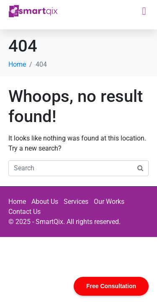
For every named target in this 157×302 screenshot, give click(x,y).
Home (17, 202)
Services (76, 202)
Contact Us (24, 212)
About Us (44, 202)
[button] (144, 11)
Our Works (109, 202)
